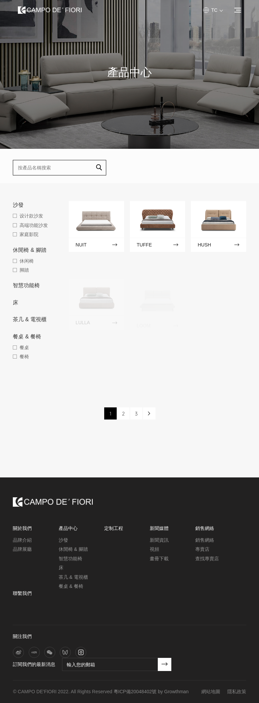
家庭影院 (29, 234)
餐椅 (24, 356)
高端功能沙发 (34, 225)
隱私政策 (236, 691)
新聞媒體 (159, 528)
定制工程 (113, 528)
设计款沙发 (31, 216)
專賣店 (202, 549)
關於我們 (22, 528)
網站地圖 (210, 691)
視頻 (154, 549)
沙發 (18, 205)
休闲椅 (27, 261)
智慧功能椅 (26, 285)
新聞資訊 (159, 540)
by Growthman (173, 691)
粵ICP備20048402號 (135, 691)
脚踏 (24, 270)
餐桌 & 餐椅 (27, 336)
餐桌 (24, 347)
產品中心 (68, 528)
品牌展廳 (22, 549)
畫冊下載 (159, 558)
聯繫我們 (22, 593)
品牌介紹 (22, 540)
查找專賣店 (207, 558)
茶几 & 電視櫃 (30, 319)
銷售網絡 (204, 528)
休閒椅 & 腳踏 (30, 250)
